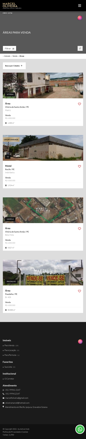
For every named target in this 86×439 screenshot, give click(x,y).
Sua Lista (9, 367)
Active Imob (24, 429)
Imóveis (7, 56)
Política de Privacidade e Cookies (15, 432)
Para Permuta (11, 355)
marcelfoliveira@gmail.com (15, 398)
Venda (14, 56)
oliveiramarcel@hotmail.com (16, 403)
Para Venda (11, 345)
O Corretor (8, 378)
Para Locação (11, 350)
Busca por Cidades (13, 66)
